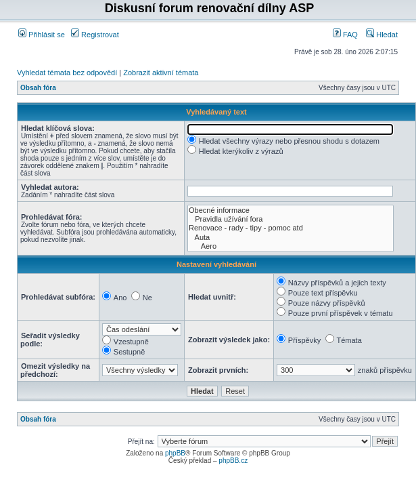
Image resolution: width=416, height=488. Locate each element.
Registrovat (95, 34)
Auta (290, 237)
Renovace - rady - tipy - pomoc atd (290, 228)
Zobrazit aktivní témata (160, 72)
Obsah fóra (38, 88)
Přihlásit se (41, 34)
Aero (290, 246)
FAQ (345, 34)
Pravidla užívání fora (290, 219)
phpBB (175, 453)
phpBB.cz (233, 460)
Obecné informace (290, 210)
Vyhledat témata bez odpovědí (67, 72)
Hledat (382, 34)
